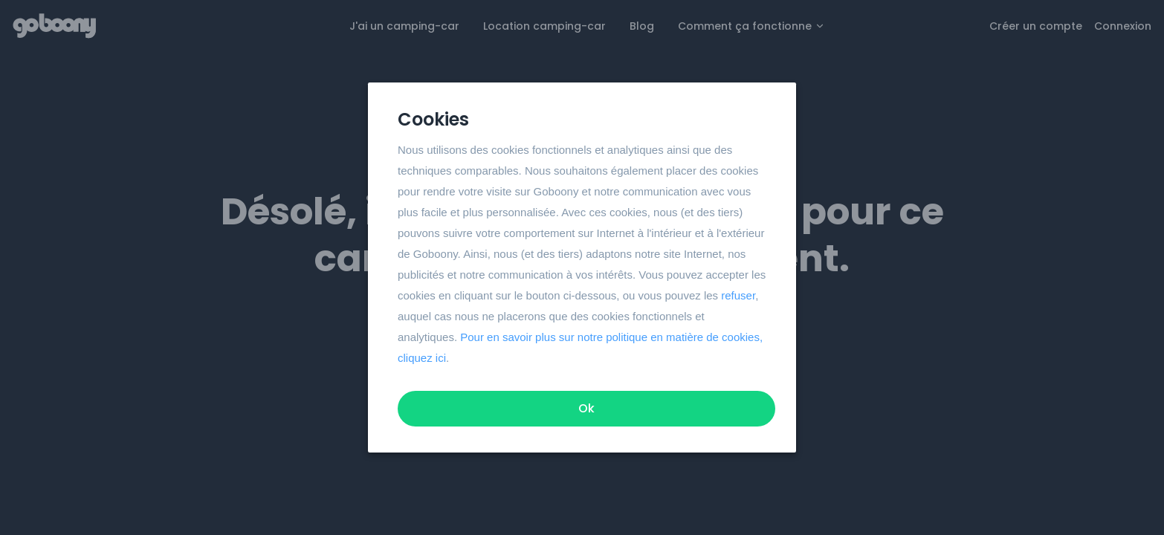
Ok (586, 408)
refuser (738, 295)
